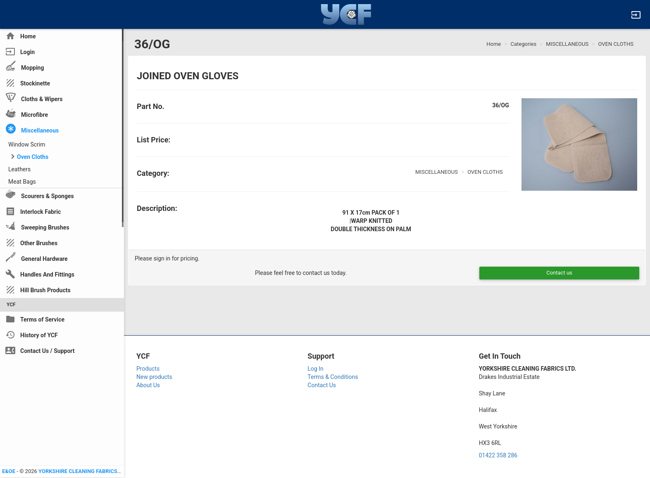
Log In (315, 368)
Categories (524, 44)
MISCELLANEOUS (567, 44)
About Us (148, 385)
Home (493, 44)
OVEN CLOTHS (615, 44)
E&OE (8, 471)
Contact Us (321, 385)
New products (154, 377)
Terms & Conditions (332, 377)
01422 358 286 (498, 455)
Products (148, 368)
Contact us (559, 273)
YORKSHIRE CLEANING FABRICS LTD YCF (88, 471)
